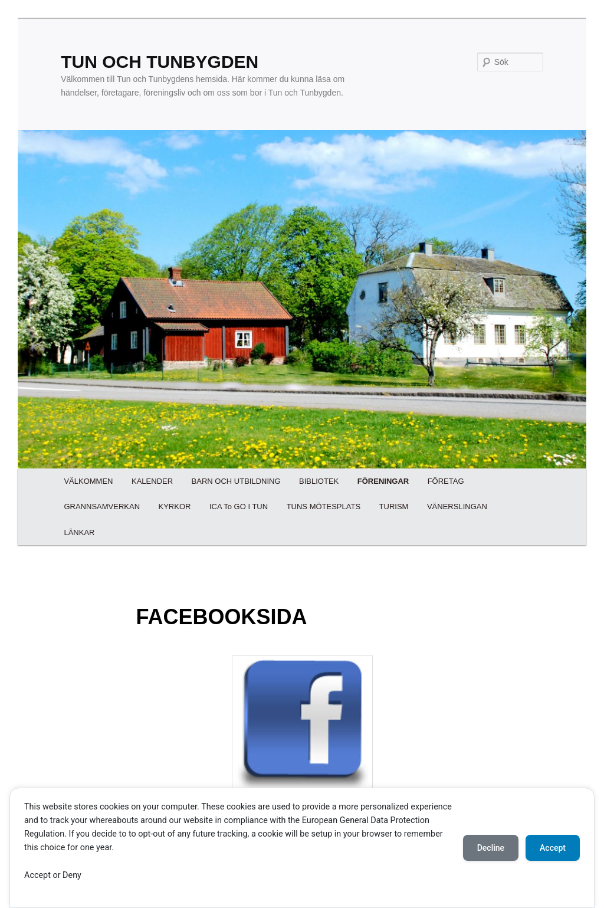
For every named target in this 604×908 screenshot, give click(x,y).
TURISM (394, 506)
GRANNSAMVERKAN (102, 506)
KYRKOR (175, 506)
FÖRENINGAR (383, 481)
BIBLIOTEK (319, 481)
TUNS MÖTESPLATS (323, 506)
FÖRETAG (446, 481)
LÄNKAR (79, 532)
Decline (490, 848)
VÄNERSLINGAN (457, 506)
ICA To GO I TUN (238, 506)
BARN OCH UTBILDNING (236, 481)
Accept (553, 848)
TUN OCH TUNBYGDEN (159, 61)
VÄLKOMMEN (88, 481)
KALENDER (152, 481)
